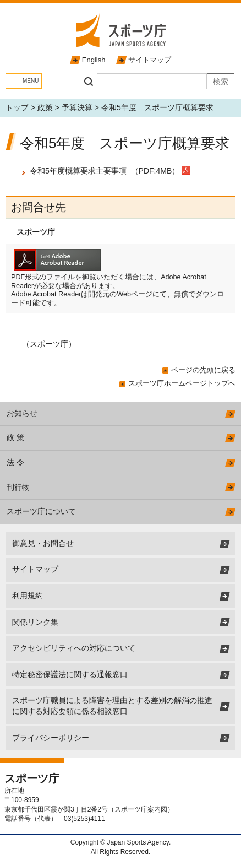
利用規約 (27, 595)
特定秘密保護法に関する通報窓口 (70, 674)
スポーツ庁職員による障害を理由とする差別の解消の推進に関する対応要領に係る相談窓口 (112, 706)
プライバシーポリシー (50, 737)
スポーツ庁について (41, 511)
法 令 (15, 462)
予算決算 (77, 107)
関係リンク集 (35, 622)
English (94, 60)
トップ (17, 107)
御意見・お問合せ (43, 543)
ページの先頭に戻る (203, 370)
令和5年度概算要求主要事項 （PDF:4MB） (106, 170)
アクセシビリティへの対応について (73, 647)
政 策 (15, 437)
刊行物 (18, 487)
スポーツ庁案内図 (140, 809)
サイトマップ (149, 60)
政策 (45, 107)
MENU (31, 81)
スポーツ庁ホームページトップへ (181, 383)
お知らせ (22, 413)
